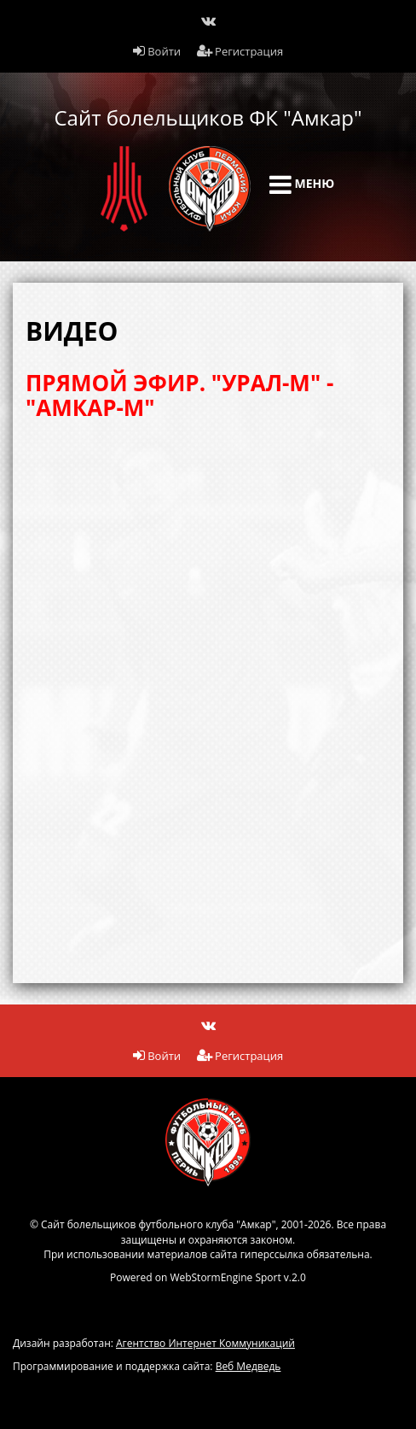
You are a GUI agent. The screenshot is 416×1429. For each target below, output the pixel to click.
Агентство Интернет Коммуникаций (205, 1343)
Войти (157, 51)
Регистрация (240, 51)
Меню (301, 184)
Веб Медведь (248, 1366)
